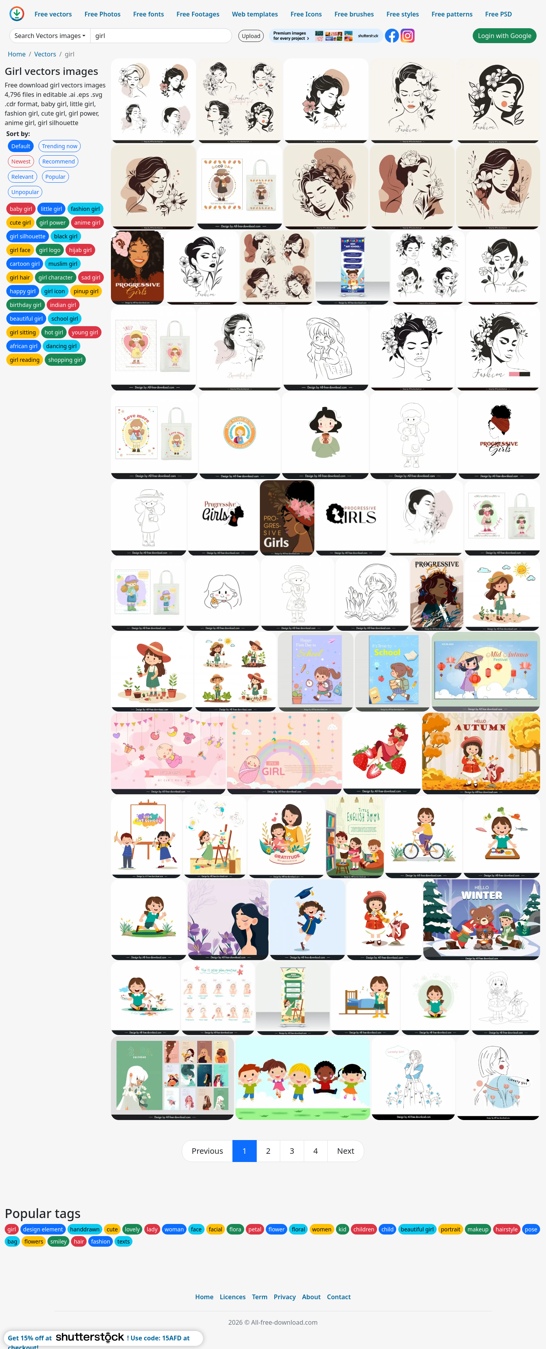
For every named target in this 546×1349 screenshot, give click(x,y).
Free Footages (197, 14)
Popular (55, 176)
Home (17, 54)
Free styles (402, 14)
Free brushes (354, 14)
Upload (251, 36)
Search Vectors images (48, 35)
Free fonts (148, 14)
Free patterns (452, 14)
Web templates (255, 14)
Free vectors (53, 14)
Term (260, 1297)
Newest (21, 161)
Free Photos (102, 14)
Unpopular (25, 192)
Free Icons (306, 14)
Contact (339, 1297)
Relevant (22, 176)
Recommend (58, 161)
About (311, 1297)
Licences (233, 1297)
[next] (345, 1151)
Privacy (285, 1297)
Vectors (45, 54)
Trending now (59, 146)
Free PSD (498, 14)
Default (20, 146)
